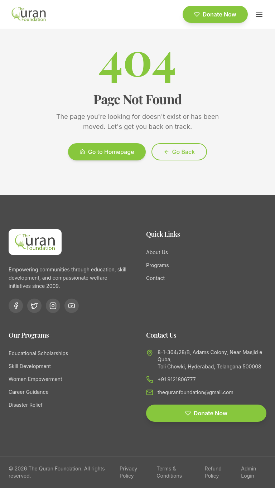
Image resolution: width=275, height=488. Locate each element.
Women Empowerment (35, 379)
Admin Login (248, 472)
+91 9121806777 (177, 379)
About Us (157, 252)
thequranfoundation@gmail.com (195, 392)
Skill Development (30, 366)
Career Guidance (29, 392)
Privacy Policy (128, 472)
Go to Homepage (106, 151)
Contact (155, 278)
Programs (157, 265)
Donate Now (215, 14)
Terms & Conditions (169, 472)
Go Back (179, 151)
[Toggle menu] (259, 14)
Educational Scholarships (38, 353)
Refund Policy (213, 472)
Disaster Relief (26, 405)
